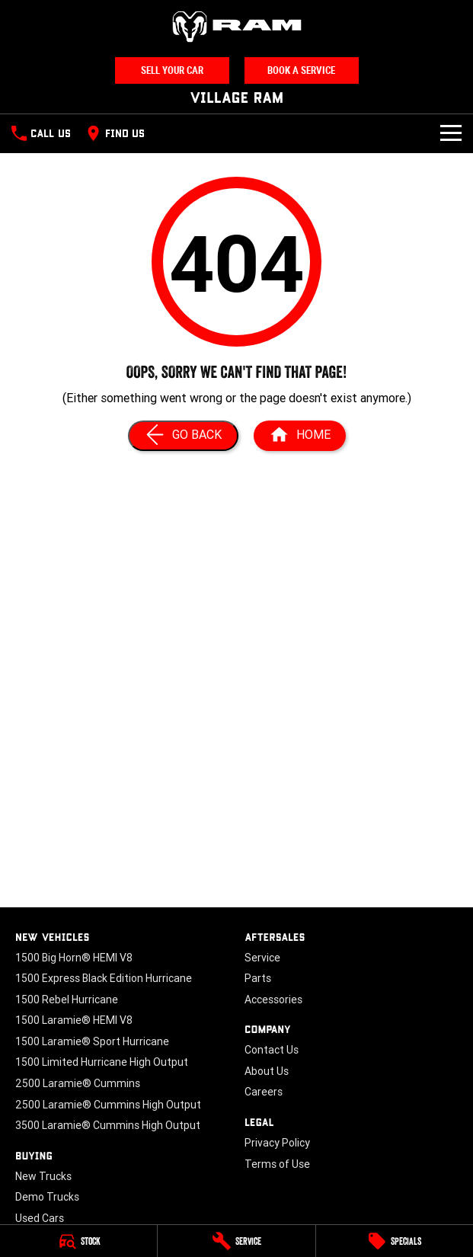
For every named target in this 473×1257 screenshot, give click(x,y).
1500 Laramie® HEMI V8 (74, 1020)
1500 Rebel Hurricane (66, 999)
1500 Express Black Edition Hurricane (103, 978)
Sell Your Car (172, 70)
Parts (257, 978)
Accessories (273, 999)
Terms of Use (277, 1164)
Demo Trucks (47, 1197)
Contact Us (271, 1050)
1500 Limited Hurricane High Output (101, 1062)
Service (262, 957)
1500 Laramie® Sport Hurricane (92, 1041)
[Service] (236, 1241)
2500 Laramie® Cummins (77, 1083)
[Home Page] (237, 26)
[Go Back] (183, 436)
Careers (263, 1092)
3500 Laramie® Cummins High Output (107, 1125)
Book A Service (301, 70)
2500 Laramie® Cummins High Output (108, 1104)
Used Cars (39, 1218)
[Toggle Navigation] (451, 133)
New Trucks (43, 1176)
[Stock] (78, 1241)
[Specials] (394, 1241)
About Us (266, 1071)
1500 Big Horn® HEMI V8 (74, 957)
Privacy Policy (277, 1143)
